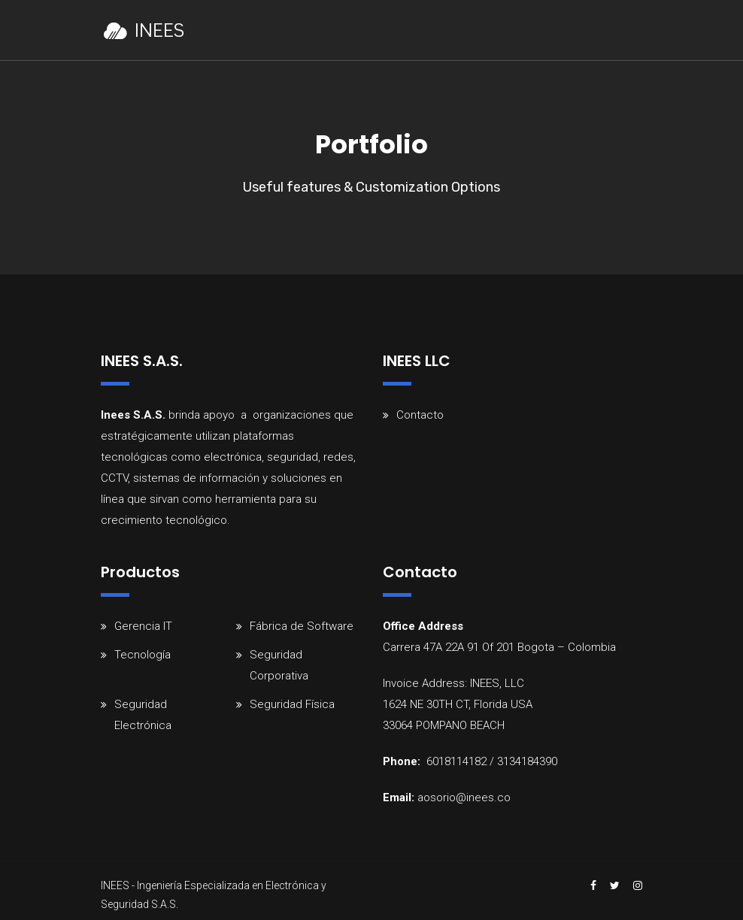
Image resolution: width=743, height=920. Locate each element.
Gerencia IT (143, 626)
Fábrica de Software (301, 626)
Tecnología (142, 654)
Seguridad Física (292, 704)
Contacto (420, 415)
